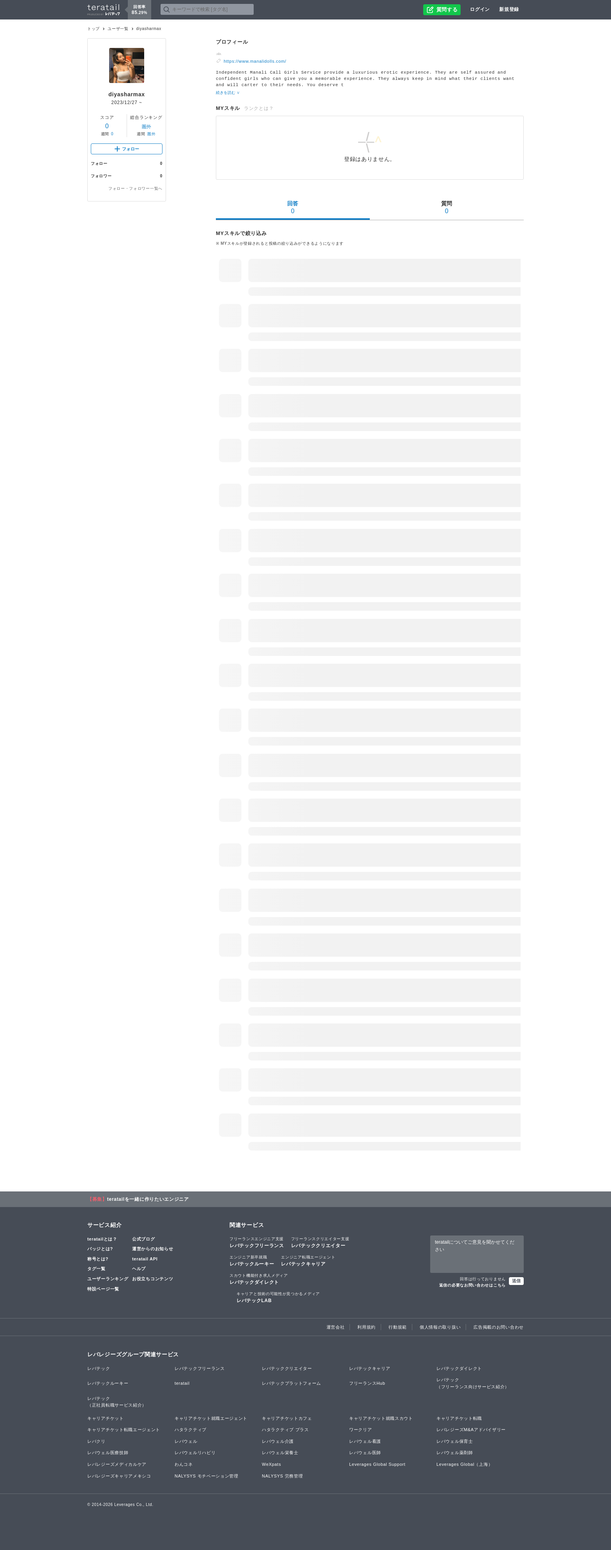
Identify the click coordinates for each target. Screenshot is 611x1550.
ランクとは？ (259, 107)
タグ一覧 (96, 1267)
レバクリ (96, 1440)
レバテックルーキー (252, 1259)
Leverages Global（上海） (464, 1463)
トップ (93, 29)
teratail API (144, 1258)
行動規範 (397, 1326)
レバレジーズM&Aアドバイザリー (471, 1428)
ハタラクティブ (191, 1428)
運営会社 (336, 1326)
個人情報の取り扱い (440, 1326)
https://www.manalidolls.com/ (255, 61)
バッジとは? (100, 1248)
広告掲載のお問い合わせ (498, 1326)
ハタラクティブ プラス (285, 1428)
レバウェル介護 (278, 1440)
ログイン (480, 9)
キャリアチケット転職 (459, 1417)
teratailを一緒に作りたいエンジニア (148, 1198)
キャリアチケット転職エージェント (123, 1428)
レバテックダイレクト (259, 1278)
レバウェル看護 (365, 1440)
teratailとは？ (102, 1238)
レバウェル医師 (365, 1451)
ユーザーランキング (107, 1278)
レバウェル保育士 (454, 1440)
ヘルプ (139, 1267)
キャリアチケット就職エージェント (211, 1417)
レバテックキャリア (308, 1259)
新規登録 (509, 9)
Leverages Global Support (377, 1463)
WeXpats (271, 1463)
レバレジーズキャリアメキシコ (119, 1475)
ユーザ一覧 (118, 29)
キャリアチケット (105, 1417)
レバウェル (186, 1440)
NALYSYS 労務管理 (282, 1475)
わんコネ (184, 1463)
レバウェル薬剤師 (454, 1451)
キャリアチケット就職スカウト (381, 1417)
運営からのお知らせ (152, 1248)
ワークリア (360, 1428)
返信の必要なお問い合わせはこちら (472, 1284)
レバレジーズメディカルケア (117, 1463)
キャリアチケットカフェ (287, 1417)
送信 (516, 1280)
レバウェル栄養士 (280, 1451)
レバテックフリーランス (257, 1241)
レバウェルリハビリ (195, 1451)
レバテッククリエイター (320, 1241)
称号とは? (97, 1258)
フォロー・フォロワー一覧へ (135, 188)
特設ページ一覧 (103, 1288)
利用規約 (366, 1326)
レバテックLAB (278, 1296)
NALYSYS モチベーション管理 (206, 1475)
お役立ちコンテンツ (152, 1278)
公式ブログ (143, 1238)
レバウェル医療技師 (107, 1451)
